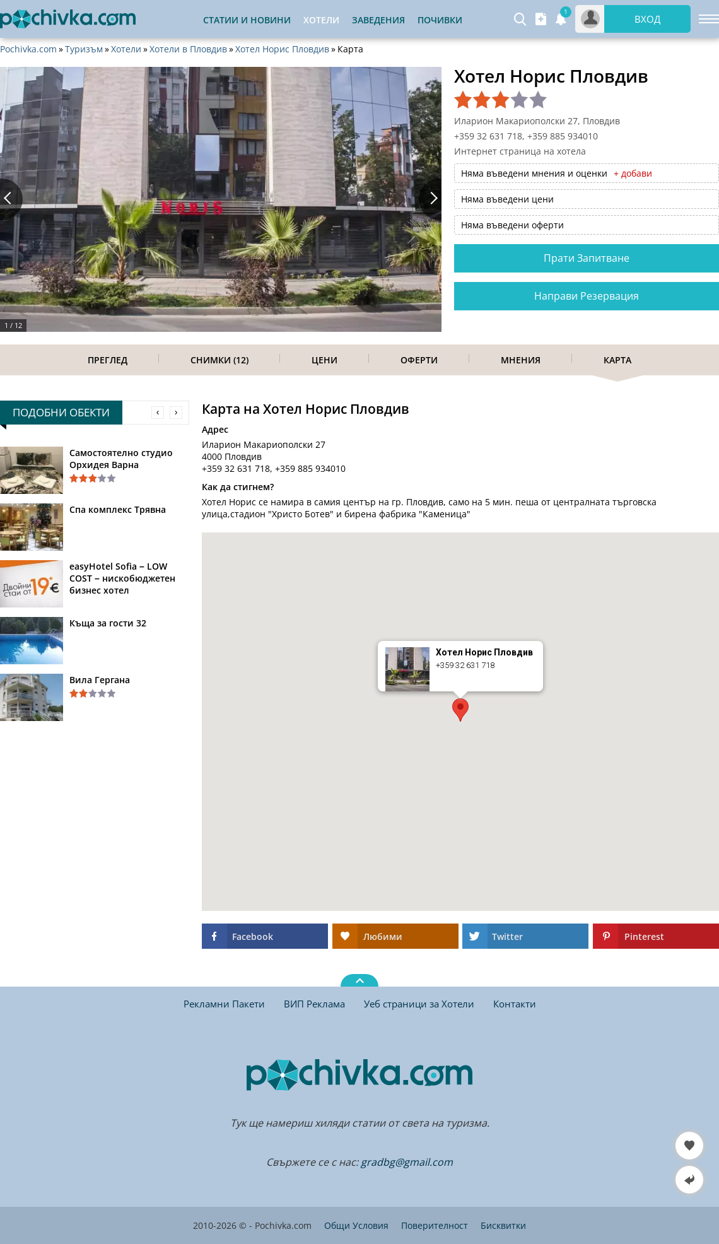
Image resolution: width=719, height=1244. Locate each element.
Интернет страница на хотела (520, 151)
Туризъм (84, 49)
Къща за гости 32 (107, 623)
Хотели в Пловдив (188, 49)
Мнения (521, 360)
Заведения (378, 20)
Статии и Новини (247, 20)
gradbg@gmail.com (407, 1162)
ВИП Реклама (314, 1003)
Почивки (440, 20)
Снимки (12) (219, 360)
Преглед (107, 360)
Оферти (419, 360)
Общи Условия (356, 1225)
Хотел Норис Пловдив (282, 49)
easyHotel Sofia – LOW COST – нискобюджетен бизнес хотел (122, 578)
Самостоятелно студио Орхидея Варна (121, 459)
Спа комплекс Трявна (117, 509)
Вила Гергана (99, 680)
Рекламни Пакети (224, 1003)
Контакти (514, 1003)
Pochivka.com (28, 49)
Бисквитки (503, 1225)
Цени (324, 360)
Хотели (126, 49)
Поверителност (434, 1225)
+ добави (633, 173)
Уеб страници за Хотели (419, 1003)
